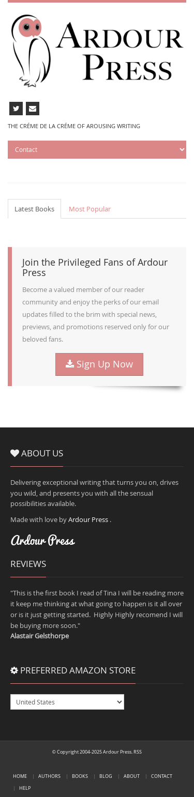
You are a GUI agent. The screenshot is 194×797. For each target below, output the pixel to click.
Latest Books (34, 208)
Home (20, 776)
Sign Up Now (99, 364)
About (132, 776)
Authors (49, 776)
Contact (161, 776)
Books (80, 776)
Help (25, 788)
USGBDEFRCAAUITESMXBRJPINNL (67, 702)
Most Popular (90, 208)
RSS (137, 751)
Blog (105, 776)
